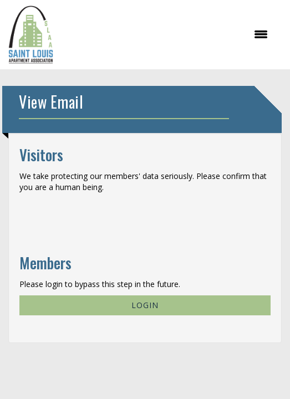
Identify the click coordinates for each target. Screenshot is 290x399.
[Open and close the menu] (166, 34)
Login (145, 305)
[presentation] (103, 219)
